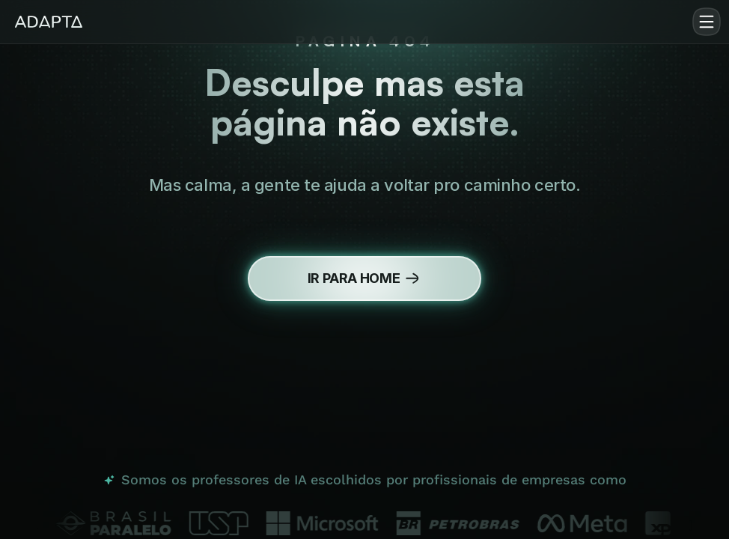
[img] (48, 22)
